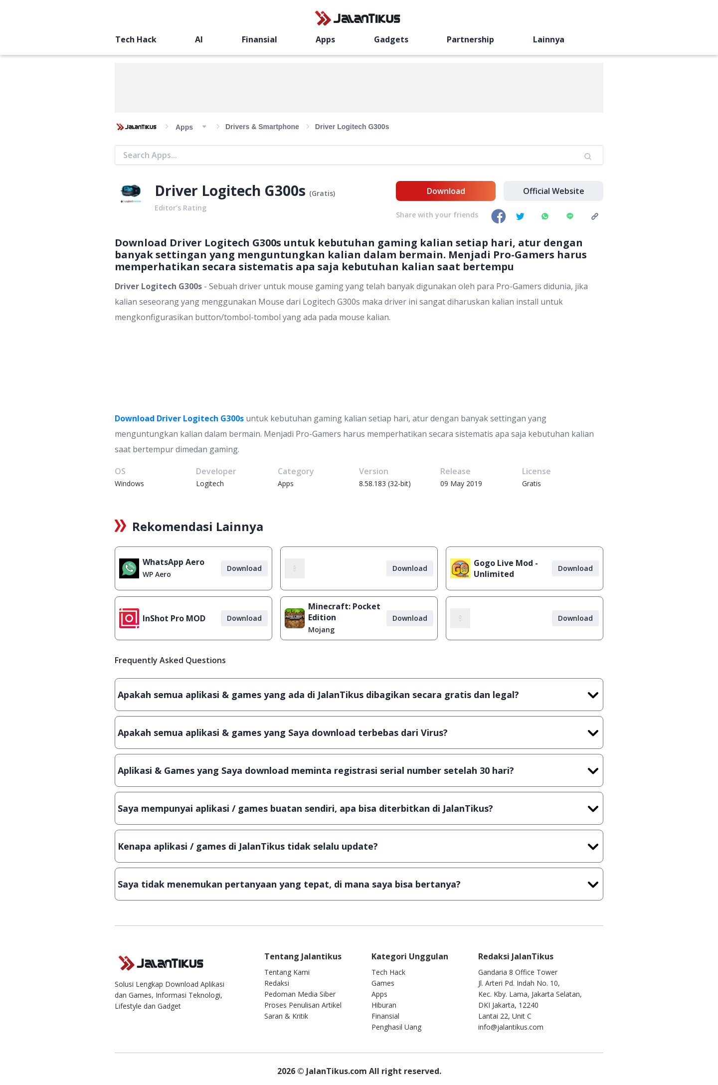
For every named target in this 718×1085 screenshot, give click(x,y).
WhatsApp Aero (173, 561)
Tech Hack (136, 39)
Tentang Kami (287, 972)
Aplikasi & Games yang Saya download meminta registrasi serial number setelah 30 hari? (359, 770)
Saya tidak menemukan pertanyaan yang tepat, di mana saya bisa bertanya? (359, 884)
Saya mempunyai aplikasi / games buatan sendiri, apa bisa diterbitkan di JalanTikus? (359, 808)
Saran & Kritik (286, 1016)
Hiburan (383, 1005)
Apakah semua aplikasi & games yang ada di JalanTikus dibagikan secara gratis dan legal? (359, 695)
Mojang (321, 629)
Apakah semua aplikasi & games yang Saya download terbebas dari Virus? (359, 732)
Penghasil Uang (396, 1027)
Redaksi (276, 983)
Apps (325, 39)
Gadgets (391, 39)
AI (199, 39)
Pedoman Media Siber (300, 994)
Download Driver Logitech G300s (179, 418)
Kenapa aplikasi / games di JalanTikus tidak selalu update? (359, 846)
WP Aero (157, 574)
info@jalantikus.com (510, 1027)
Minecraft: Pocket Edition (344, 612)
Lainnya (548, 39)
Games (382, 983)
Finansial (259, 39)
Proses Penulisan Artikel (303, 1005)
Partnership (470, 39)
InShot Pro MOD (174, 618)
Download (446, 190)
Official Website (553, 190)
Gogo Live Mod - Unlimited (506, 568)
